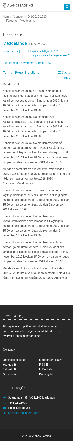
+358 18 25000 (17, 402)
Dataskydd (46, 374)
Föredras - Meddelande (21, 20)
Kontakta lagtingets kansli (24, 412)
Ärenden (18, 16)
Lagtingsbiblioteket (14, 359)
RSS (43, 364)
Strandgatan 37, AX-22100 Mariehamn (32, 397)
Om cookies (10, 374)
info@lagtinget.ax (19, 407)
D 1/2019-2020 (37, 16)
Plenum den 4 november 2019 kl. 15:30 (27, 62)
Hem (6, 16)
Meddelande (15, 43)
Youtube (9, 364)
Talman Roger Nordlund (21, 72)
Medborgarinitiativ (50, 359)
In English (45, 369)
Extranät (9, 369)
